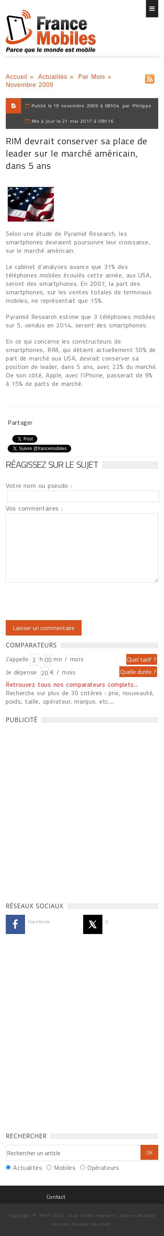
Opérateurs (103, 1167)
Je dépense (22, 672)
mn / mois (69, 659)
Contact (56, 1197)
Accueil (16, 76)
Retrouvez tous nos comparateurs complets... (72, 684)
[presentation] (70, 601)
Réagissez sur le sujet (52, 464)
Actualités (52, 76)
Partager (20, 422)
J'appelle (17, 659)
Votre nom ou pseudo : (39, 485)
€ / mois (62, 672)
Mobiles (64, 1167)
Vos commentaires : (34, 508)
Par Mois (91, 76)
